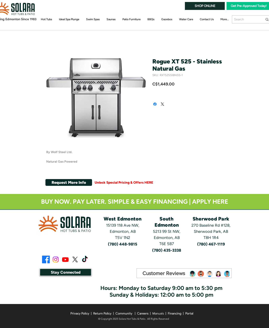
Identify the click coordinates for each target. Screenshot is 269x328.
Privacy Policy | (81, 313)
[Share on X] (162, 104)
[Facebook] (46, 259)
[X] (75, 259)
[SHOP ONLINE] (205, 6)
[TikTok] (85, 259)
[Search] (245, 19)
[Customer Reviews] (163, 273)
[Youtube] (65, 259)
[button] (68, 182)
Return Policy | (104, 313)
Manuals (158, 313)
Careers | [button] (144, 313)
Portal (189, 313)
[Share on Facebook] (155, 104)
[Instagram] (56, 259)
